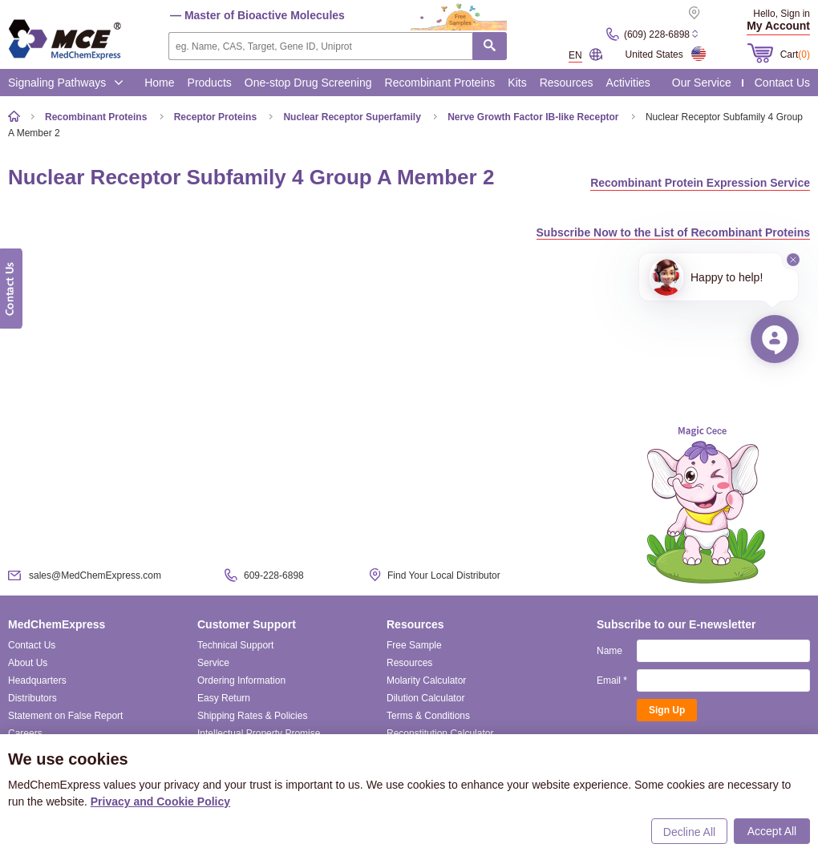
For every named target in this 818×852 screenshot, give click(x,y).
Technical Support (235, 645)
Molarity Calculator (426, 680)
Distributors (32, 698)
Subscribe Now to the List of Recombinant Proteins (673, 232)
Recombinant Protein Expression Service (700, 182)
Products (210, 82)
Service (213, 662)
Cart (795, 54)
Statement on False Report (65, 715)
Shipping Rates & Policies (252, 715)
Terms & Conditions (428, 715)
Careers (25, 733)
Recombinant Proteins (440, 82)
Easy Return (223, 698)
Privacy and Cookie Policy (160, 801)
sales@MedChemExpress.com (95, 575)
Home (159, 82)
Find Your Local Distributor (443, 575)
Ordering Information (241, 680)
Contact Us (782, 82)
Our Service (701, 82)
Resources (566, 82)
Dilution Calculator (425, 698)
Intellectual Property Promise (258, 733)
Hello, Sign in (781, 13)
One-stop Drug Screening (308, 82)
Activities (628, 82)
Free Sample (414, 645)
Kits (517, 82)
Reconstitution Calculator (440, 733)
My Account (778, 25)
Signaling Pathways (66, 83)
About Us (27, 662)
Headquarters (37, 680)
